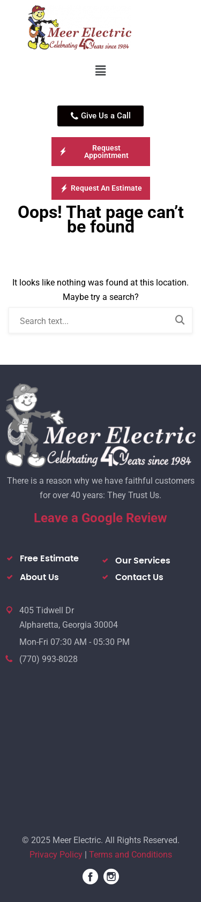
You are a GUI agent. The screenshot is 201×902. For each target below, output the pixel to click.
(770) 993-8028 (48, 659)
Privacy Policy (56, 855)
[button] (100, 71)
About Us (39, 577)
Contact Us (139, 577)
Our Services (142, 561)
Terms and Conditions (130, 855)
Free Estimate (49, 558)
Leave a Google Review (100, 517)
